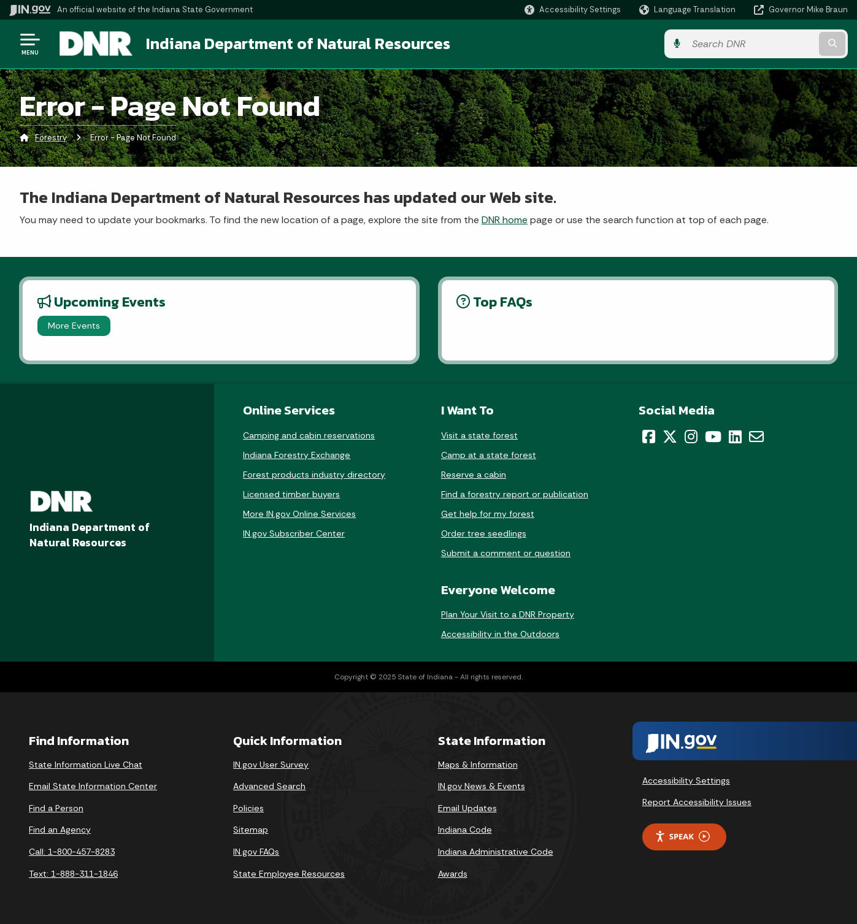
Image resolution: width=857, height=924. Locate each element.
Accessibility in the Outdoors (500, 634)
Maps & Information (478, 764)
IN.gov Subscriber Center (294, 533)
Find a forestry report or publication (514, 494)
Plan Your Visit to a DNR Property (507, 614)
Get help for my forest (487, 513)
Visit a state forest (479, 435)
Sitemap (250, 829)
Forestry (51, 137)
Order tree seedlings (483, 533)
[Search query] (751, 44)
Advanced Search (269, 786)
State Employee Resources (289, 873)
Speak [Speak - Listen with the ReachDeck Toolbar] (682, 836)
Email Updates (467, 808)
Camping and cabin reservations (309, 435)
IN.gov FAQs (256, 851)
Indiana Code (465, 829)
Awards (452, 873)
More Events (74, 325)
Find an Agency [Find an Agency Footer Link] (60, 829)
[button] (573, 9)
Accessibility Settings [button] (686, 780)
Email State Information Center (93, 786)
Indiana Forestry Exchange (296, 454)
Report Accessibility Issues (696, 802)
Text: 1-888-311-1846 (73, 873)
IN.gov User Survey (271, 764)
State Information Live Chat (85, 764)
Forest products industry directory (314, 474)
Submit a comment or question (506, 553)
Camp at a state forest (488, 454)
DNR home (505, 219)
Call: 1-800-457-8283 (72, 851)
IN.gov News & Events (481, 786)
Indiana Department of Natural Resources (298, 43)
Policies (248, 808)
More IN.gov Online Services (299, 513)
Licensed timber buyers (291, 494)
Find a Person (56, 808)
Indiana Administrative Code (495, 851)
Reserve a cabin (473, 474)
